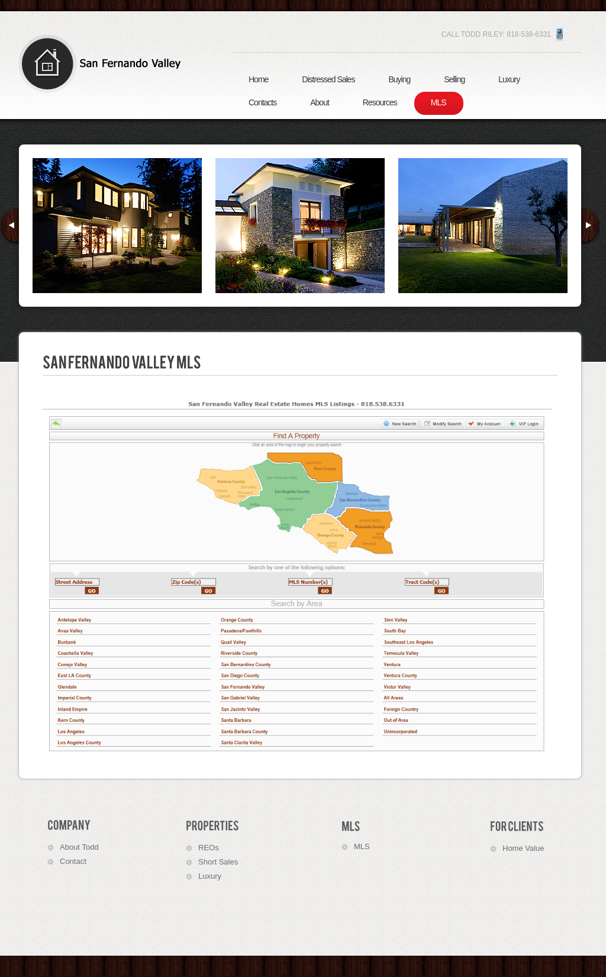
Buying (399, 79)
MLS (438, 102)
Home (258, 79)
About (319, 102)
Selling (454, 79)
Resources (380, 102)
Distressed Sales (328, 79)
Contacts (262, 102)
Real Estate (105, 63)
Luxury (509, 79)
